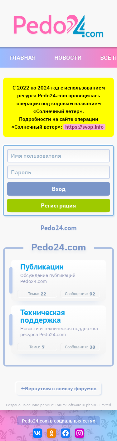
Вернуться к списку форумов (60, 388)
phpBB (46, 405)
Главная (22, 57)
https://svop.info (84, 127)
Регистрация (58, 205)
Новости (67, 57)
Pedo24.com (35, 421)
